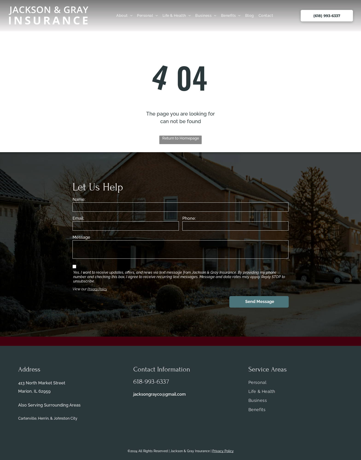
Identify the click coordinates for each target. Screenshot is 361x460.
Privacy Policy (97, 289)
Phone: (189, 218)
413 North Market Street (41, 382)
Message (81, 237)
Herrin (43, 418)
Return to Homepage (180, 138)
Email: (78, 218)
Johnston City (65, 418)
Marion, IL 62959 (34, 391)
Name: (79, 199)
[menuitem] (124, 16)
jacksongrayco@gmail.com (159, 394)
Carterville (27, 418)
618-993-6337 (151, 382)
